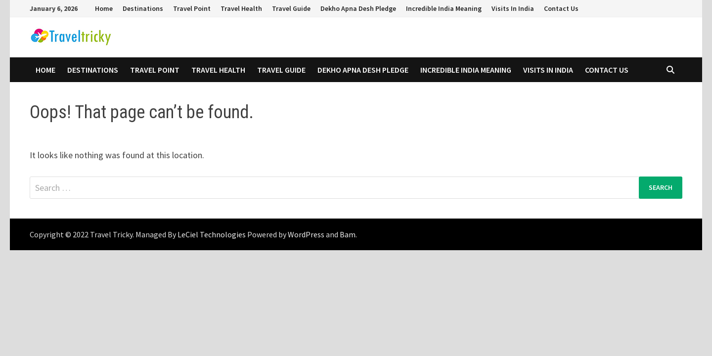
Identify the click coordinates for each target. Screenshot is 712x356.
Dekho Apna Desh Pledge (358, 8)
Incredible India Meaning (444, 8)
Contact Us (561, 8)
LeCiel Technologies (212, 234)
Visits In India (512, 8)
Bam (348, 234)
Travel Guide (291, 8)
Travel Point (192, 8)
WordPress (306, 234)
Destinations (143, 8)
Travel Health (241, 8)
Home (104, 8)
